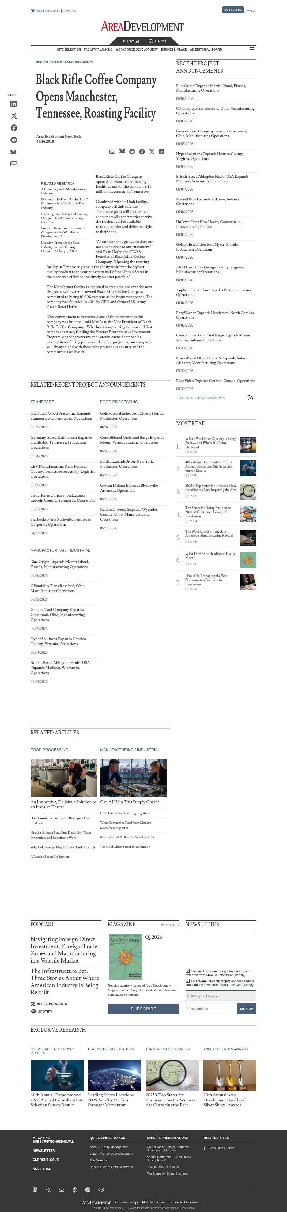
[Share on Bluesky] (15, 152)
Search (157, 41)
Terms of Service (179, 1208)
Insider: (218, 973)
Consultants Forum (47, 10)
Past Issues (170, 925)
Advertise (69, 10)
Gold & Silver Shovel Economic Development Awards (168, 1148)
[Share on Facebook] (15, 128)
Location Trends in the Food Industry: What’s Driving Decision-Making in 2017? (60, 247)
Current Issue (46, 1160)
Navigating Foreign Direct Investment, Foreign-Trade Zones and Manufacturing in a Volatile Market (64, 950)
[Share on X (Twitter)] (15, 116)
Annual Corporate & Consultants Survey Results (169, 1158)
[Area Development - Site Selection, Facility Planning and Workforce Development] (143, 26)
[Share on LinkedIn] (15, 104)
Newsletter (44, 1151)
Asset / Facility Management (109, 1147)
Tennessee (140, 191)
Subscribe (233, 9)
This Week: (220, 983)
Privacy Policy (157, 1208)
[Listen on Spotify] (66, 1011)
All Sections (252, 50)
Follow (130, 41)
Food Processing (119, 402)
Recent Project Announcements (64, 62)
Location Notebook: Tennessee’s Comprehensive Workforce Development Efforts (63, 232)
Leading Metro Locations (163, 1166)
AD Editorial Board (206, 49)
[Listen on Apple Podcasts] (66, 1004)
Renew (250, 11)
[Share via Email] (15, 164)
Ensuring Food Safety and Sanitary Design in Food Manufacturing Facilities (64, 218)
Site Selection (99, 1160)
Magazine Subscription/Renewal (53, 1139)
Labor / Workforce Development (111, 1153)
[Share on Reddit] (15, 140)
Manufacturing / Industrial (60, 550)
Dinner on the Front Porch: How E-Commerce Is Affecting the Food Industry (65, 204)
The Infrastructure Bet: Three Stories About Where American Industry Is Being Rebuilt (65, 982)
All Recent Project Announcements (202, 397)
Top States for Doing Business (167, 1173)
